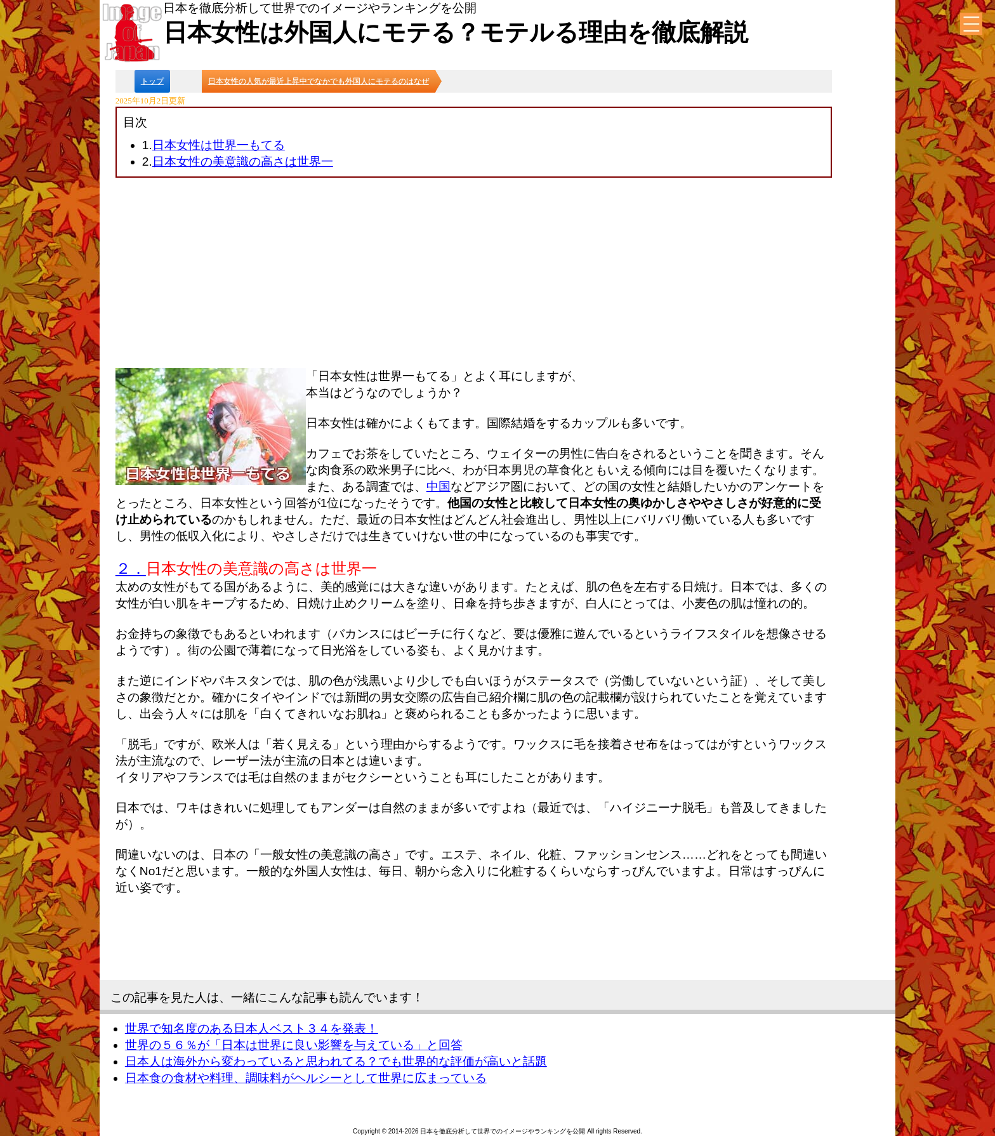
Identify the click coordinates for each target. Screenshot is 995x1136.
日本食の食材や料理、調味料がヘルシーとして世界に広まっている (306, 1078)
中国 (438, 486)
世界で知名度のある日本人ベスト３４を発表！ (251, 1028)
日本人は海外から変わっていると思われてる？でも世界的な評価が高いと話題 (336, 1061)
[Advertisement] (473, 273)
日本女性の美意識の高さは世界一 (242, 161)
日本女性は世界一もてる (218, 145)
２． (130, 568)
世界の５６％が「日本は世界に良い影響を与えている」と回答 (294, 1045)
